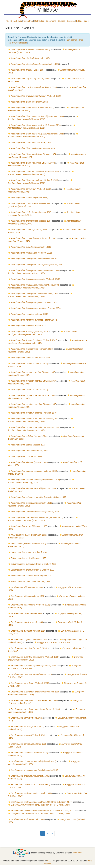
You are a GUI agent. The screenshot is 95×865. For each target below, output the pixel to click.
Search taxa (16, 21)
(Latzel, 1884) (26, 70)
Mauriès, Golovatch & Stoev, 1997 (37, 497)
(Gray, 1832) (25, 456)
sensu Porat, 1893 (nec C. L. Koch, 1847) (40, 802)
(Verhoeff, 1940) (34, 279)
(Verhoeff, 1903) (33, 64)
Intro (7, 21)
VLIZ (49, 861)
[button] (9, 49)
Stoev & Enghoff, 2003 (32, 564)
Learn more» (77, 853)
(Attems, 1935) (32, 471)
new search (72, 40)
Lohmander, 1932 (33, 770)
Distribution (39, 21)
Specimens (51, 21)
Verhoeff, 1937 (29, 581)
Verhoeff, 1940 (25, 613)
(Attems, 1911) (26, 726)
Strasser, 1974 (34, 125)
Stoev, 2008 (28, 450)
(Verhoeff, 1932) (29, 49)
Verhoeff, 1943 (26, 735)
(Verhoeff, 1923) (30, 349)
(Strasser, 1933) (32, 488)
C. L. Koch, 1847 (52, 642)
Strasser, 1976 (31, 148)
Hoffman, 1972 (32, 320)
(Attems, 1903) (34, 270)
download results (19, 43)
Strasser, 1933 (27, 526)
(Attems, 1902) (33, 285)
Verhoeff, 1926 (27, 552)
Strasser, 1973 (32, 302)
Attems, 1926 (30, 674)
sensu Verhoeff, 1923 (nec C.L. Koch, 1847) (41, 811)
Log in (87, 21)
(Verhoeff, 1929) (29, 189)
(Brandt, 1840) (28, 198)
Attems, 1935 (32, 87)
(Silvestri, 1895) (32, 761)
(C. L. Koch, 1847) (29, 784)
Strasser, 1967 (29, 203)
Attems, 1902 (33, 293)
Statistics (71, 21)
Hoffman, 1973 (33, 259)
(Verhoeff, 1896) (27, 648)
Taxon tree (28, 21)
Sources (61, 21)
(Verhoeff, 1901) (34, 96)
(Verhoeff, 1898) (29, 605)
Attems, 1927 (25, 587)
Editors (79, 21)
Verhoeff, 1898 (33, 692)
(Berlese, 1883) (28, 462)
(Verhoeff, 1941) (36, 134)
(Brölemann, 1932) (28, 102)
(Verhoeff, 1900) (29, 58)
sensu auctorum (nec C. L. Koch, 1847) (39, 805)
